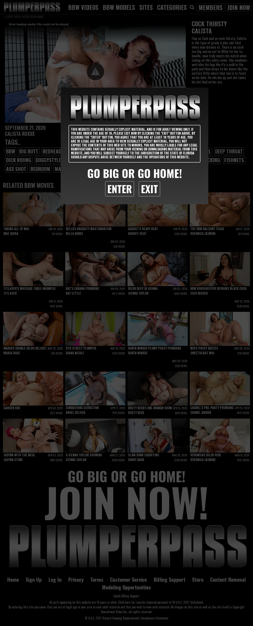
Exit (149, 188)
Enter (119, 188)
